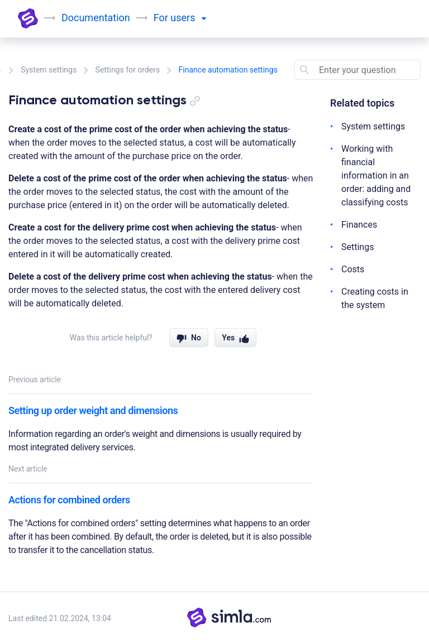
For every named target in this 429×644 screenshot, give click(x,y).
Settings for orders (128, 69)
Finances (359, 224)
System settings (49, 69)
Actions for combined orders (69, 500)
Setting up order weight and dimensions (93, 410)
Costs (352, 269)
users (188, 17)
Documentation (95, 17)
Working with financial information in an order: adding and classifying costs (376, 175)
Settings (357, 247)
